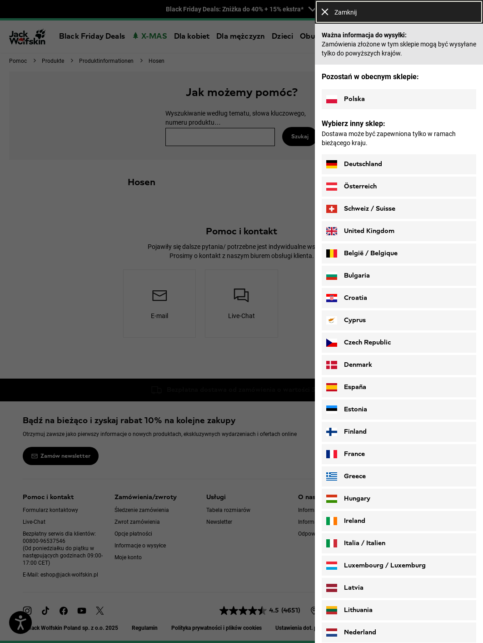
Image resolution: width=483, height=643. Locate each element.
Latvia (344, 587)
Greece (346, 476)
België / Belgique (362, 253)
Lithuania (349, 610)
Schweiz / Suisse (360, 208)
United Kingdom (360, 231)
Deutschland (354, 164)
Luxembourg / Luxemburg (376, 565)
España (346, 387)
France (345, 454)
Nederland (351, 632)
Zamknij (339, 12)
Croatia (346, 298)
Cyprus (346, 320)
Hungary (348, 498)
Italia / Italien (355, 543)
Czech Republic (358, 342)
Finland (346, 431)
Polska (345, 99)
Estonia (346, 409)
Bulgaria (348, 275)
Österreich (351, 186)
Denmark (349, 364)
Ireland (345, 521)
